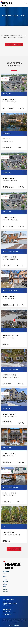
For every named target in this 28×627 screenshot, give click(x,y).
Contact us (17, 44)
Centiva (16, 625)
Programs (5, 581)
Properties (6, 571)
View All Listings (14, 549)
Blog (4, 586)
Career (5, 584)
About (4, 576)
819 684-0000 (9, 604)
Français (5, 591)
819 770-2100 (8, 614)
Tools (4, 579)
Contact (5, 589)
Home (8, 44)
